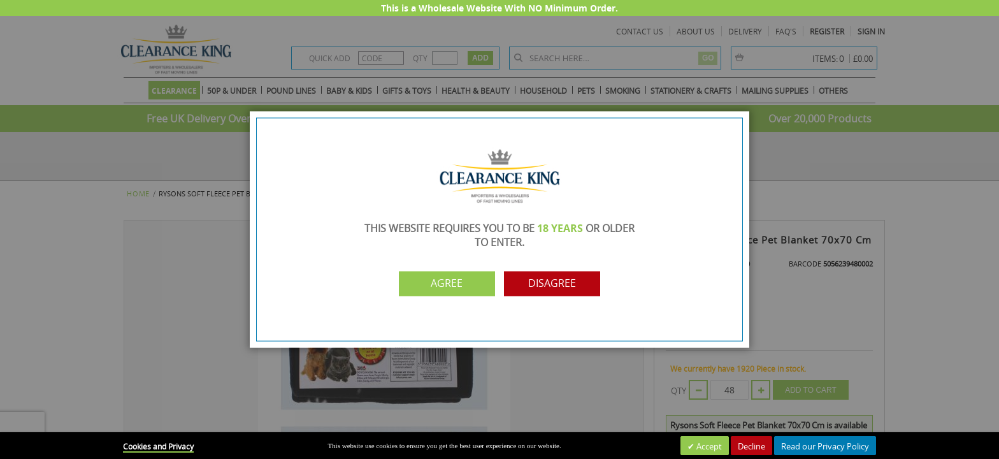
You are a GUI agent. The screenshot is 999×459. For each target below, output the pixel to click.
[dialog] (499, 229)
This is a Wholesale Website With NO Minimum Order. (499, 8)
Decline (751, 446)
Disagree (555, 284)
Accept (708, 446)
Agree (444, 284)
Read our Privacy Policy (825, 446)
